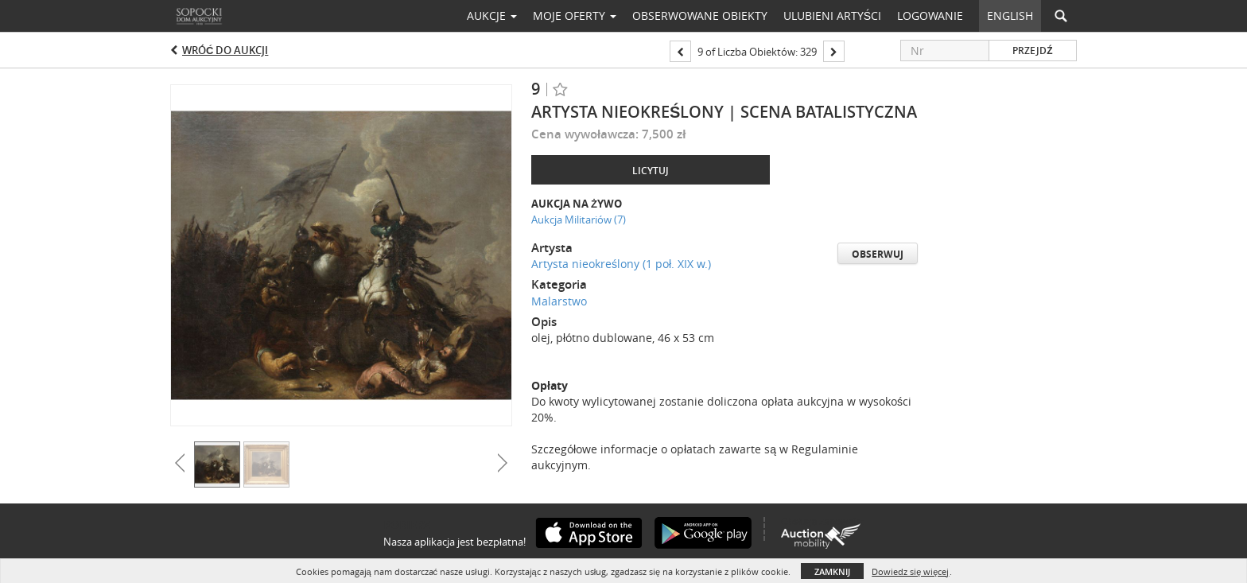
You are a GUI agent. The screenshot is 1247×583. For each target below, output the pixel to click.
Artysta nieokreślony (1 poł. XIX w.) (621, 263)
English (1010, 15)
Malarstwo (559, 301)
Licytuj (650, 170)
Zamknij (832, 571)
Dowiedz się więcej (910, 571)
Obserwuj (877, 254)
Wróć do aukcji (225, 50)
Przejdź (1032, 50)
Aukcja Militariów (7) (578, 219)
